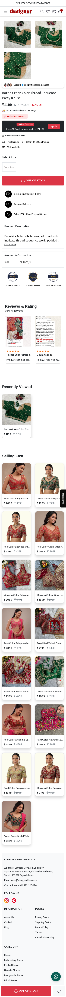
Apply (54, 126)
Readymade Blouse (13, 975)
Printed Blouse (11, 965)
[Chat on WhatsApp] (56, 976)
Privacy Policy (42, 917)
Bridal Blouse (10, 980)
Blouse (7, 955)
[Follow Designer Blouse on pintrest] (14, 900)
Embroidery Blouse (13, 960)
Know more (10, 244)
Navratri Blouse (12, 970)
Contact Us (9, 922)
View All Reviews (14, 311)
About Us (9, 917)
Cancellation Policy (44, 937)
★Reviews (63, 498)
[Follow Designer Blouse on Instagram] (6, 900)
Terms (38, 932)
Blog (6, 927)
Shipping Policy (43, 922)
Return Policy (41, 927)
